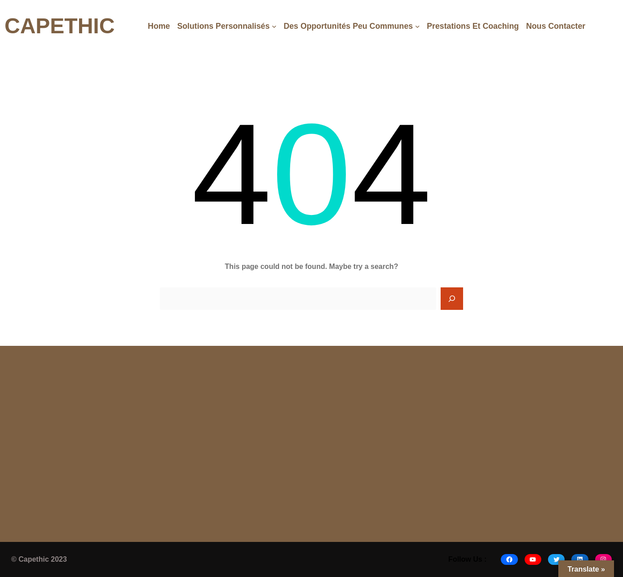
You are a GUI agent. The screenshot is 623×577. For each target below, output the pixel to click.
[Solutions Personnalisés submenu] (274, 26)
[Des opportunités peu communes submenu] (417, 26)
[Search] (452, 298)
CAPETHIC (59, 26)
